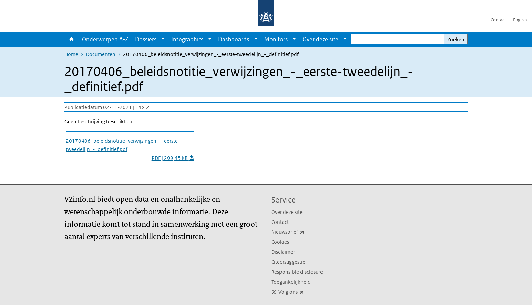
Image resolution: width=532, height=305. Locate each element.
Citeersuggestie (288, 262)
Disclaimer (283, 252)
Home (71, 39)
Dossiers (145, 39)
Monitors (276, 39)
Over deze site (320, 39)
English (520, 20)
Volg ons (306, 292)
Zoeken (455, 39)
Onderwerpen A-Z (105, 39)
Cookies (280, 242)
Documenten (100, 54)
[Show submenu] (163, 39)
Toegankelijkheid (291, 282)
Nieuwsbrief (303, 232)
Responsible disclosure (297, 272)
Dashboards (233, 39)
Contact (498, 20)
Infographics (187, 39)
